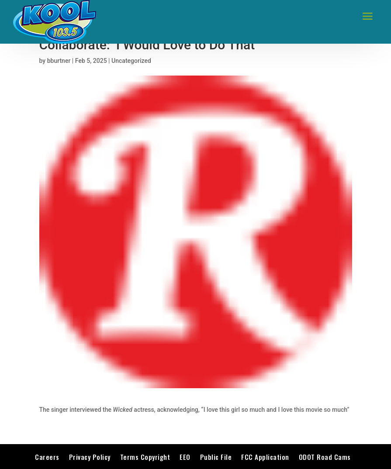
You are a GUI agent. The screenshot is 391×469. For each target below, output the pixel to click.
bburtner (59, 60)
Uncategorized (131, 60)
